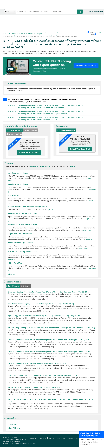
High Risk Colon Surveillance (20, 234)
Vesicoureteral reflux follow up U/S (22, 213)
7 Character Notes (14, 130)
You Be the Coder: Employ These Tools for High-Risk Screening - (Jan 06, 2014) (41, 304)
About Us (51, 438)
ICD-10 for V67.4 (15, 263)
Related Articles (12, 286)
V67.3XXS (11, 117)
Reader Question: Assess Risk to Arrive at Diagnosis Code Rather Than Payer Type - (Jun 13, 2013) (48, 340)
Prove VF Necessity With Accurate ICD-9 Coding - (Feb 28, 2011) (34, 387)
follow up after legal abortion (20, 243)
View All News (14, 428)
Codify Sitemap (61, 438)
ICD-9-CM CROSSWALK (66, 130)
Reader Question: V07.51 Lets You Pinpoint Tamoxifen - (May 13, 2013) (37, 364)
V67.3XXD (12, 111)
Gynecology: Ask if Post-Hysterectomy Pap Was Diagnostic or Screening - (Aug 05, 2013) (45, 316)
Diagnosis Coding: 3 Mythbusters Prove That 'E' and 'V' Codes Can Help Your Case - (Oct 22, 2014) (48, 292)
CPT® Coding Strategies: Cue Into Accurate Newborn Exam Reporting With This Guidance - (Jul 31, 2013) (51, 328)
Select (7, 12)
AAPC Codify (33, 438)
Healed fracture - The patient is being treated (27, 207)
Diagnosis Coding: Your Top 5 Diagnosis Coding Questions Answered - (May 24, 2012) (43, 375)
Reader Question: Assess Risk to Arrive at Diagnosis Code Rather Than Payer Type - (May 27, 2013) (49, 352)
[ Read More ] (52, 210)
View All (11, 274)
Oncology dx (13, 195)
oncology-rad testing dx (18, 173)
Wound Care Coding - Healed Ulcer (22, 252)
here (71, 166)
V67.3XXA (12, 105)
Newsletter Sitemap (73, 438)
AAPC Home (43, 438)
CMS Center (25, 286)
